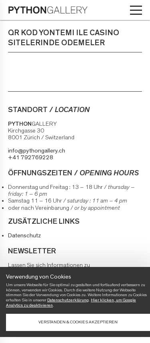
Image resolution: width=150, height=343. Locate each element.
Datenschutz (24, 236)
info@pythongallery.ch (36, 151)
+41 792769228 (30, 157)
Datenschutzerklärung (68, 300)
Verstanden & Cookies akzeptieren (78, 322)
